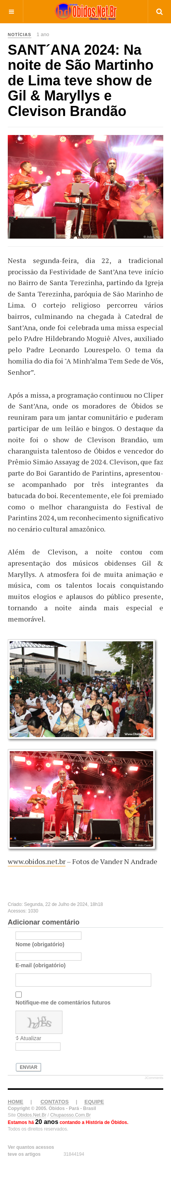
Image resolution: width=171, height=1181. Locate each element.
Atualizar (30, 1038)
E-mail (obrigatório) (41, 965)
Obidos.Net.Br (31, 1115)
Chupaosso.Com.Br (70, 1115)
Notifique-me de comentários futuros (63, 1002)
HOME (15, 1102)
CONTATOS (54, 1102)
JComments (154, 1078)
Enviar (28, 1067)
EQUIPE (94, 1102)
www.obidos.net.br (37, 861)
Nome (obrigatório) (40, 944)
